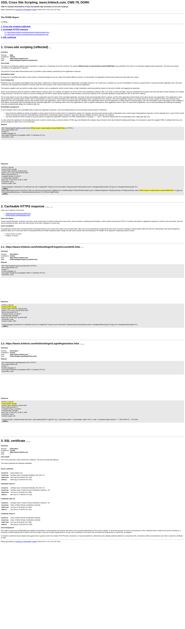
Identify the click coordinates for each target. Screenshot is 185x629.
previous (47, 207)
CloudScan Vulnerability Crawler (26, 9)
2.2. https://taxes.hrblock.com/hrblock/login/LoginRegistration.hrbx (26, 34)
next (50, 47)
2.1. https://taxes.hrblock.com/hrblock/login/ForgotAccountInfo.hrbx (26, 32)
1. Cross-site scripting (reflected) (15, 27)
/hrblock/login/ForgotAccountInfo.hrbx (18, 213)
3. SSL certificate (8, 37)
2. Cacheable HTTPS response (14, 29)
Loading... (22, 586)
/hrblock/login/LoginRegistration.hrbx (18, 215)
